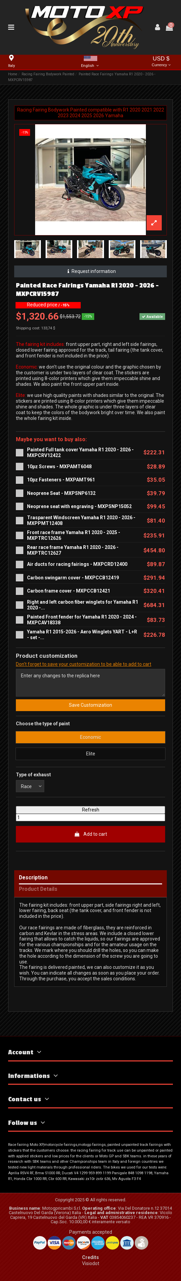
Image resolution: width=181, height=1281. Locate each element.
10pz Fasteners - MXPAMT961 (61, 479)
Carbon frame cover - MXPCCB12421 (68, 591)
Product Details (38, 889)
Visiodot (90, 1263)
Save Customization (90, 705)
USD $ (161, 62)
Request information (91, 271)
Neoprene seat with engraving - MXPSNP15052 (79, 506)
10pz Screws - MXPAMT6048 (59, 466)
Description (33, 878)
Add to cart (90, 834)
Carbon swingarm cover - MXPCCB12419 (73, 577)
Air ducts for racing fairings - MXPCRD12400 (77, 564)
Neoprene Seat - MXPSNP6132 (61, 493)
